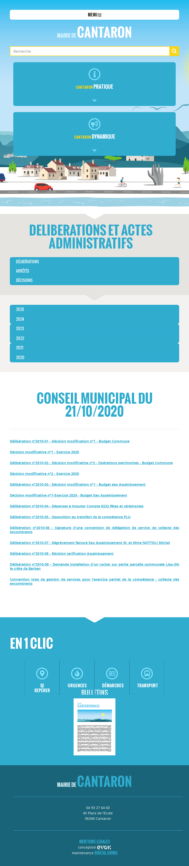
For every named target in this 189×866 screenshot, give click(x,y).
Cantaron (94, 32)
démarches (113, 678)
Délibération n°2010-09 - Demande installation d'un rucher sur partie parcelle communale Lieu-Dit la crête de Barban (94, 566)
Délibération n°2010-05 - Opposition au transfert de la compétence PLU (70, 516)
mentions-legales (94, 841)
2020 (20, 357)
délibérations (27, 261)
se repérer (42, 680)
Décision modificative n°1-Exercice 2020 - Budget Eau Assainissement (68, 495)
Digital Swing (105, 852)
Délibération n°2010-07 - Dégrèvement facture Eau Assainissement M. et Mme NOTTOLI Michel (90, 542)
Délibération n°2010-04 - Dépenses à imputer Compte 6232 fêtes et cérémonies (76, 506)
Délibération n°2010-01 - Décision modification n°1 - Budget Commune (69, 441)
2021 (19, 348)
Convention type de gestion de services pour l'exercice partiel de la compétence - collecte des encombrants (94, 581)
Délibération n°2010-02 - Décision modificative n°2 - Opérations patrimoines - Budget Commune (91, 462)
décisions (24, 280)
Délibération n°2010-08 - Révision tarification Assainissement (61, 553)
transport (147, 678)
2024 (20, 319)
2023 (20, 328)
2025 (20, 309)
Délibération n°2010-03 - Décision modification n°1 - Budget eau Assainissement (77, 484)
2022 (20, 338)
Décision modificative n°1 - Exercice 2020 (44, 452)
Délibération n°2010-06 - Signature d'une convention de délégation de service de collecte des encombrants (94, 529)
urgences (77, 678)
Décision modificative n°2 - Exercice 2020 (44, 473)
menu (94, 15)
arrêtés (22, 271)
